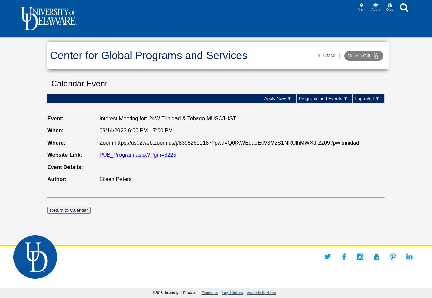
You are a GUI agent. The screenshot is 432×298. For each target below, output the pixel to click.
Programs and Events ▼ (323, 98)
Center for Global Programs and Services (148, 55)
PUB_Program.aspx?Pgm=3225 (137, 155)
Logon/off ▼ (367, 98)
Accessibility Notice (261, 293)
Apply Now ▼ (278, 98)
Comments (210, 293)
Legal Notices (232, 293)
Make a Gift (364, 56)
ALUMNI (326, 55)
